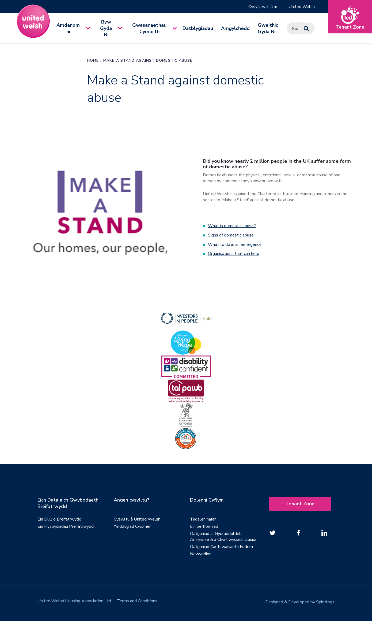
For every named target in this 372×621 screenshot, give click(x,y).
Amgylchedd (235, 28)
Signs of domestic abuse (231, 235)
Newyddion (200, 553)
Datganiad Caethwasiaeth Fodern (221, 546)
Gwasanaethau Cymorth (149, 28)
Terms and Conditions (137, 600)
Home (93, 60)
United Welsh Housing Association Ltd (74, 600)
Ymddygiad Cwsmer (132, 526)
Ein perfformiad (204, 526)
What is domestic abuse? (232, 226)
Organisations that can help (233, 253)
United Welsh (301, 7)
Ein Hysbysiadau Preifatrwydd (65, 526)
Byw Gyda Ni (106, 28)
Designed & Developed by (300, 600)
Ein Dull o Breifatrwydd (59, 518)
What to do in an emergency (234, 244)
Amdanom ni (68, 28)
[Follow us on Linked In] (324, 532)
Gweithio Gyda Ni (268, 28)
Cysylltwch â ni (262, 7)
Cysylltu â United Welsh (137, 518)
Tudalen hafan (203, 518)
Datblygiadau (198, 28)
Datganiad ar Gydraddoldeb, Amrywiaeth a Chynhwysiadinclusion (223, 536)
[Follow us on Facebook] (298, 532)
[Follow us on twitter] (272, 532)
